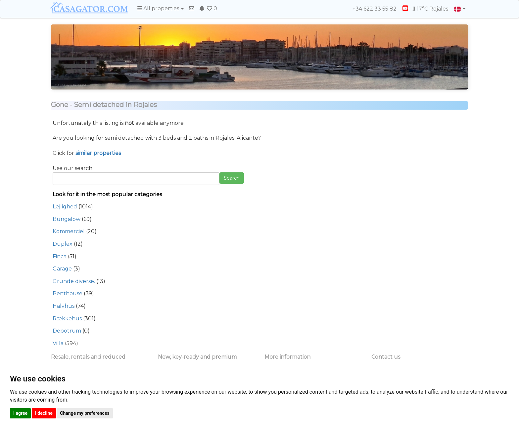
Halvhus (63, 306)
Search (232, 178)
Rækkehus (67, 318)
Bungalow (66, 219)
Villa (58, 343)
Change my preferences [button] (84, 413)
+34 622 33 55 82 (372, 9)
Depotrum (67, 331)
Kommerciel (69, 231)
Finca (60, 256)
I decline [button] (44, 413)
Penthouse (67, 293)
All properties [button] (160, 8)
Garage (62, 269)
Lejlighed (65, 206)
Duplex (62, 244)
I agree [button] (20, 413)
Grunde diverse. (74, 281)
